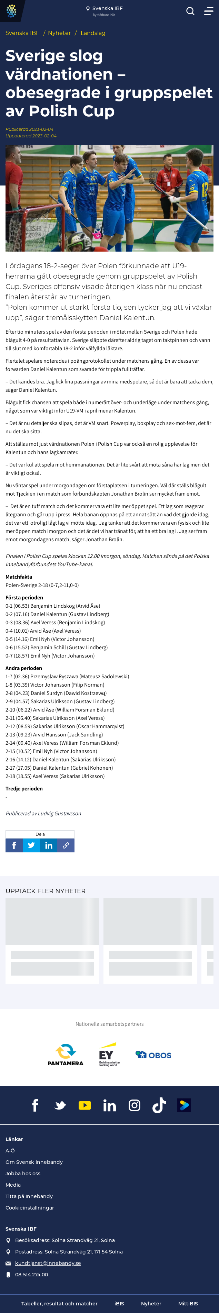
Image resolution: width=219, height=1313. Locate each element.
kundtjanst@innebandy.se (48, 1263)
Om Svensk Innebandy (34, 1162)
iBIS (119, 1304)
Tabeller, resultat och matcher (59, 1304)
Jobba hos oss (23, 1173)
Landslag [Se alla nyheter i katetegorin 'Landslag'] (93, 33)
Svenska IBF (22, 33)
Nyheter (59, 33)
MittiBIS (188, 1304)
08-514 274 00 (31, 1274)
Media (13, 1185)
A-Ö (10, 1151)
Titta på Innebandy (29, 1196)
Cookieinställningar (30, 1208)
